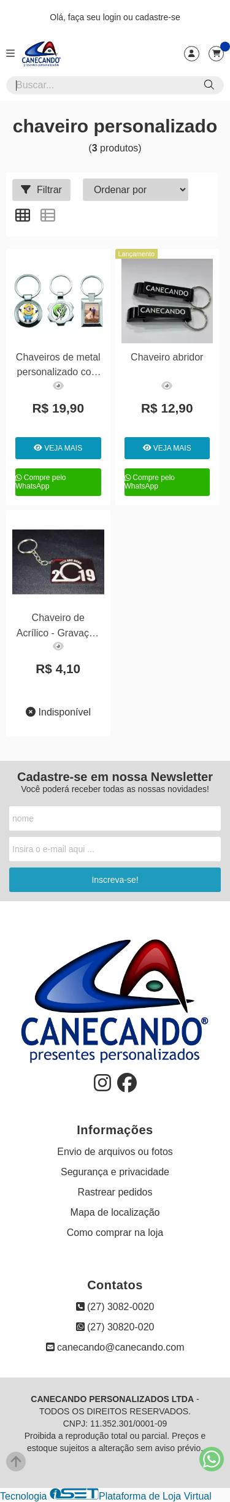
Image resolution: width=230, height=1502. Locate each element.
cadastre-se (158, 17)
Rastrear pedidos (115, 1192)
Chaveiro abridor (167, 357)
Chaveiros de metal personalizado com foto (58, 366)
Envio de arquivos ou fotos (115, 1151)
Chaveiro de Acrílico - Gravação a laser (58, 626)
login (113, 17)
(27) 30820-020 (115, 1327)
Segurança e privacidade (115, 1172)
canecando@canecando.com (115, 1347)
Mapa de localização (115, 1212)
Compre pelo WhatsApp (40, 481)
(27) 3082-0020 (115, 1307)
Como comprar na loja (115, 1232)
